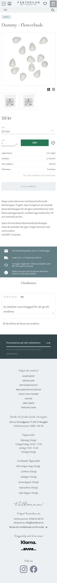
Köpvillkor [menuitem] (28, 381)
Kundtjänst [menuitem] (28, 376)
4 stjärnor (13, 296)
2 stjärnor (7, 296)
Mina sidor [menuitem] (9, 3)
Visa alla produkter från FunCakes (39, 175)
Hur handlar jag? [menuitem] (28, 385)
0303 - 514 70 (36, 426)
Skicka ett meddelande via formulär (28, 527)
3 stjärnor (10, 296)
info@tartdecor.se (34, 523)
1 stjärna (4, 296)
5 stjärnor (15, 296)
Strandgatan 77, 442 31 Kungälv (32, 422)
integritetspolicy (12, 353)
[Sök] (53, 10)
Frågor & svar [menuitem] (28, 407)
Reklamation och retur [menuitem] (28, 390)
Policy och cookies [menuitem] (28, 394)
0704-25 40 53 (36, 519)
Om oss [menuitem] (28, 399)
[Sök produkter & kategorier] (25, 10)
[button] (4, 5)
